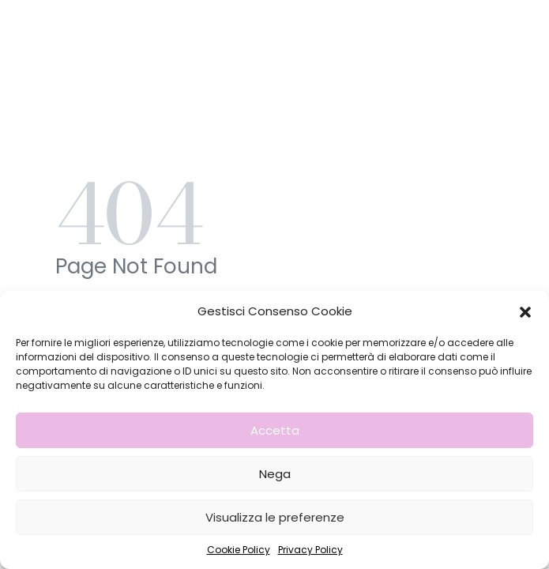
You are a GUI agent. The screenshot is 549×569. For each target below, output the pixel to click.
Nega (275, 473)
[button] (525, 311)
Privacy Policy (310, 549)
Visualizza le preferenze (274, 517)
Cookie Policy (238, 549)
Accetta (274, 430)
